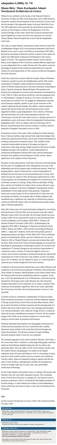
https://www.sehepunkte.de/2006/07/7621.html (15, 436)
